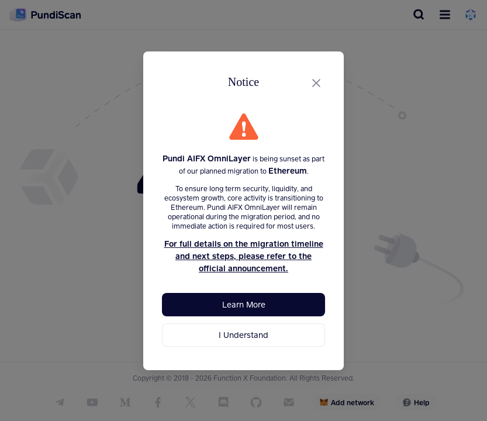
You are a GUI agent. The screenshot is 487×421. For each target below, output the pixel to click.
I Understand (243, 335)
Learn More (243, 304)
